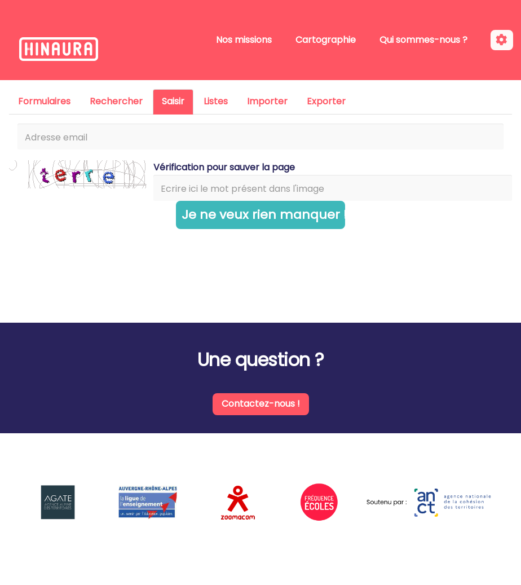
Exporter (326, 101)
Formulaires (44, 101)
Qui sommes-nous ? (423, 39)
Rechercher (116, 101)
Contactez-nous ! (261, 403)
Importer (267, 101)
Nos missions (244, 39)
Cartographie (325, 39)
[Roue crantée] (502, 40)
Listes (216, 101)
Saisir (173, 101)
